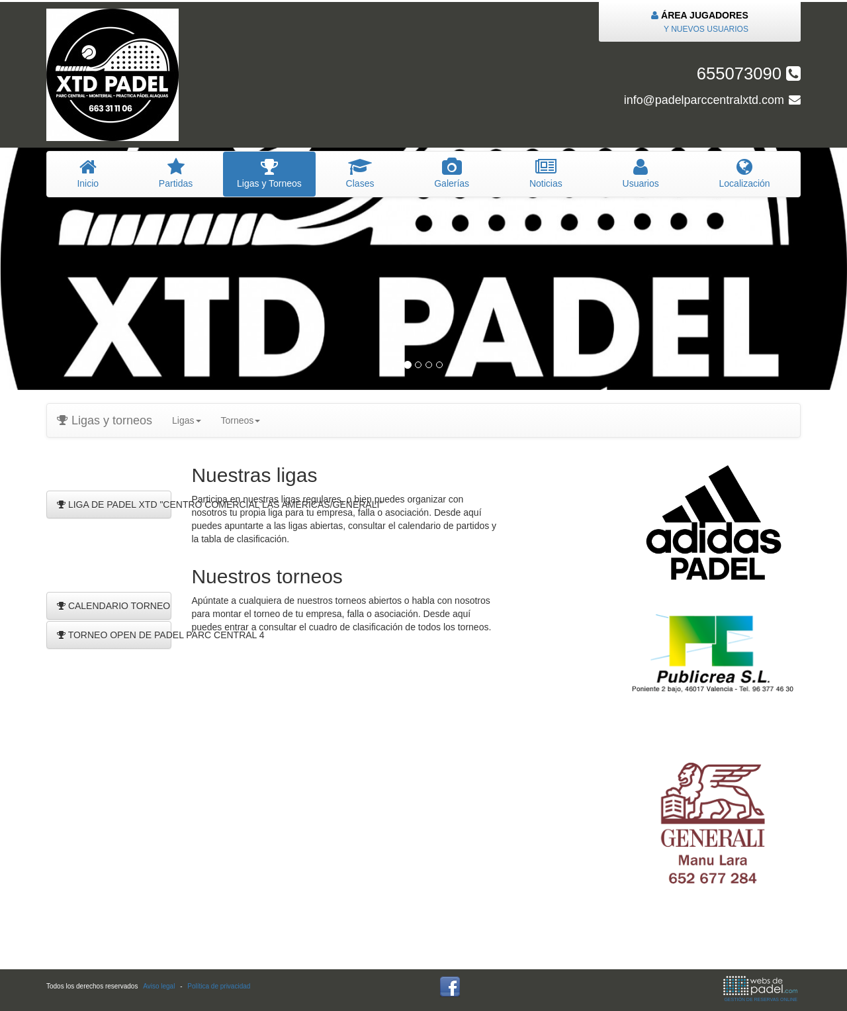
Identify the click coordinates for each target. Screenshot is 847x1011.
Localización (744, 173)
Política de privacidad (218, 986)
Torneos (241, 420)
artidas (175, 173)
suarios (640, 173)
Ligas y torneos (104, 420)
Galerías (452, 173)
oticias (546, 173)
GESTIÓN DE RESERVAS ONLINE (760, 989)
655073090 (749, 73)
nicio (87, 173)
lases (360, 173)
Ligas (186, 420)
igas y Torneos (269, 173)
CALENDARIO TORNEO (113, 606)
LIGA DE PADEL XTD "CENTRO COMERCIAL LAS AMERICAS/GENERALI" (114, 504)
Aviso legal (159, 986)
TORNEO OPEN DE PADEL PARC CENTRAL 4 (114, 635)
